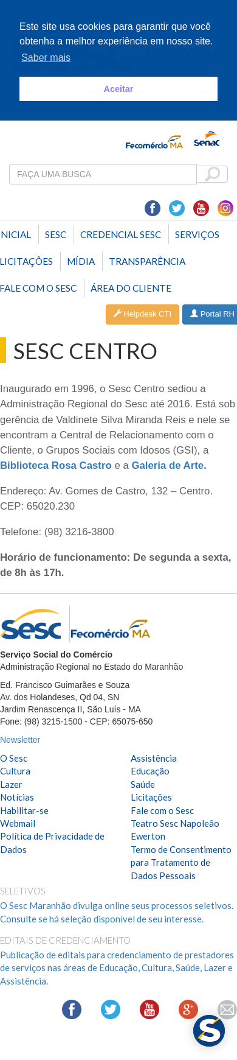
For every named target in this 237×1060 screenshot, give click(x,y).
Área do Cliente (131, 288)
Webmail (17, 823)
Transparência (147, 261)
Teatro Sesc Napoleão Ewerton (175, 829)
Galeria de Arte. (168, 465)
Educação (150, 770)
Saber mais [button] (45, 57)
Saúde (143, 784)
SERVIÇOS (197, 234)
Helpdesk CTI (142, 313)
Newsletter (20, 740)
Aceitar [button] (119, 89)
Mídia (81, 261)
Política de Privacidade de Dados (52, 842)
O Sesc (13, 758)
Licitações (151, 796)
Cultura (15, 770)
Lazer (11, 784)
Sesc (55, 234)
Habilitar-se (24, 810)
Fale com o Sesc (162, 810)
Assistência (154, 758)
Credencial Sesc (120, 234)
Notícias (17, 796)
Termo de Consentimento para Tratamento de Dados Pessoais (181, 862)
